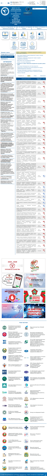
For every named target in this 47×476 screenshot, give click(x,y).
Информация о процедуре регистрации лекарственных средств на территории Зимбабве (6, 149)
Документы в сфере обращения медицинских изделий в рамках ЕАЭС (31, 61)
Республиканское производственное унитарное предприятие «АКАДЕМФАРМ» (15, 389)
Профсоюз (39, 26)
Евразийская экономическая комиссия (14, 459)
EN (5, 3)
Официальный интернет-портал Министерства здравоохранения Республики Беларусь (15, 432)
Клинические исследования (8, 26)
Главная (17, 49)
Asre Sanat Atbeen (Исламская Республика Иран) (14, 383)
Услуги (17, 24)
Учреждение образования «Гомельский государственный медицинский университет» (36, 348)
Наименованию (43, 73)
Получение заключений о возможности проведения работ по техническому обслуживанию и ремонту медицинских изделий (30, 68)
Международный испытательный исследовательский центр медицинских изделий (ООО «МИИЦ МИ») (15, 376)
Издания (24, 26)
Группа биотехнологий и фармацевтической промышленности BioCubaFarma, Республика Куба (37, 389)
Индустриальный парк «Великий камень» (37, 325)
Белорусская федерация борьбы (37, 410)
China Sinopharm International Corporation (36, 403)
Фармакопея (29, 24)
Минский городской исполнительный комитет (35, 445)
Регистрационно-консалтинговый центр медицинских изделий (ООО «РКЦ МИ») (37, 376)
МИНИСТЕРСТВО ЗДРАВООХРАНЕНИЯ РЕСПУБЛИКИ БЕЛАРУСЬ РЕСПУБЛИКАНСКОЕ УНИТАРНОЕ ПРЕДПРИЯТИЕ (16, 15)
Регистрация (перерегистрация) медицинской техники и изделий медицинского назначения (30, 53)
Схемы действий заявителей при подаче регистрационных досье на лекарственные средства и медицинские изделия (7, 76)
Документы (22, 24)
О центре (3, 24)
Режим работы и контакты (7, 52)
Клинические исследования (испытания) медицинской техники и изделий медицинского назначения (30, 65)
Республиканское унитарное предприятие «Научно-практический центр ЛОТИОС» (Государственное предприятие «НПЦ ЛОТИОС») (37, 416)
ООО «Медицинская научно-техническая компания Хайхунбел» (15, 416)
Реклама (36, 24)
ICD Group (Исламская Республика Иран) (37, 383)
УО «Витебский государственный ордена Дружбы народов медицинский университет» (37, 369)
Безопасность (43, 24)
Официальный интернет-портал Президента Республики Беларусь (15, 425)
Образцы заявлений (21, 70)
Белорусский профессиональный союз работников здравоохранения (37, 425)
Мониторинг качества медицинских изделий (26, 58)
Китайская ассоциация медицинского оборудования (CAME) (14, 410)
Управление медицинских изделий (34, 49)
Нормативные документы (7, 54)
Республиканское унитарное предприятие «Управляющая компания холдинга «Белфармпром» (14, 325)
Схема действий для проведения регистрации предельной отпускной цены (6, 137)
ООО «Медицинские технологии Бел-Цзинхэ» (37, 396)
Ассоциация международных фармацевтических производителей (14, 369)
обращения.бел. (4, 72)
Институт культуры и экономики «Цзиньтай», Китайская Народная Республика (15, 396)
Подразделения (10, 24)
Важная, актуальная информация (24, 59)
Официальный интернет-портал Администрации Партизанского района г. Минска (15, 465)
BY (3, 3)
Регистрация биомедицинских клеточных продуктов (28, 63)
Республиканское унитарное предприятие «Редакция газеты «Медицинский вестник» (15, 340)
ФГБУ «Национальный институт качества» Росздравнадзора (15, 363)
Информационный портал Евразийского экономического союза (15, 452)
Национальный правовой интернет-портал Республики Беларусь (14, 445)
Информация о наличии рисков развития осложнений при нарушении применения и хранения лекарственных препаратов (7, 142)
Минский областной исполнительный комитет (35, 452)
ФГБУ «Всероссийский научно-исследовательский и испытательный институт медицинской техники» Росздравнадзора (37, 363)
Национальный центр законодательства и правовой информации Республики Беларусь (37, 465)
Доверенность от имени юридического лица (6, 176)
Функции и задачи (5, 50)
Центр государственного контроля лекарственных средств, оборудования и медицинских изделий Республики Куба (37, 355)
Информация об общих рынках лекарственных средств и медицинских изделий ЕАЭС (7, 179)
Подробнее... (3, 128)
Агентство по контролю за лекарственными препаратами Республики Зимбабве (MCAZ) (14, 403)
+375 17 (42, 1)
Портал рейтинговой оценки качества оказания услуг (36, 439)
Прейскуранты (4, 56)
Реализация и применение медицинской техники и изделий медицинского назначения (29, 56)
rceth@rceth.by (17, 4)
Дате (29, 73)
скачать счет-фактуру (6, 115)
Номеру (35, 73)
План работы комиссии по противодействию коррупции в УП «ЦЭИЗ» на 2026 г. (7, 154)
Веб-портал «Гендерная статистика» (35, 432)
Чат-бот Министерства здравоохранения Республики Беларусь (14, 438)
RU (1, 3)
